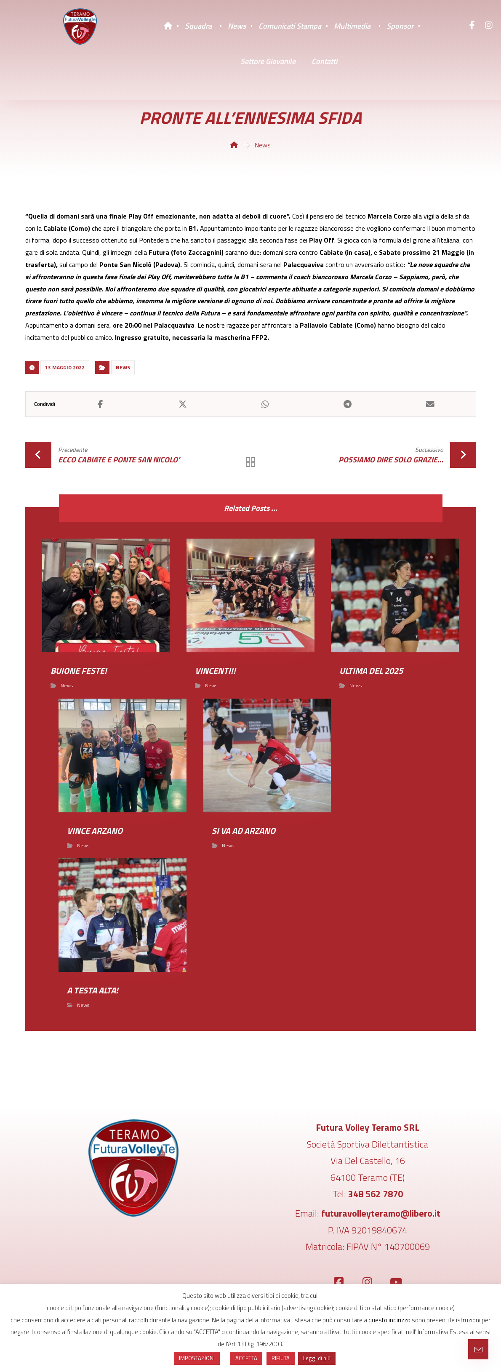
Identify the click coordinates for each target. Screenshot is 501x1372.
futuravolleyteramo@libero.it (380, 1214)
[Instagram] (488, 25)
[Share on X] (183, 404)
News (123, 367)
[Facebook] (472, 25)
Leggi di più (316, 1358)
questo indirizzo (389, 1320)
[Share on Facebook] (100, 404)
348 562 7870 (375, 1194)
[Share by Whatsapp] (265, 404)
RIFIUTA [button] (281, 1358)
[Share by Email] (430, 404)
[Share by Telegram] (348, 404)
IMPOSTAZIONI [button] (197, 1358)
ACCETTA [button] (246, 1358)
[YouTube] (396, 1282)
